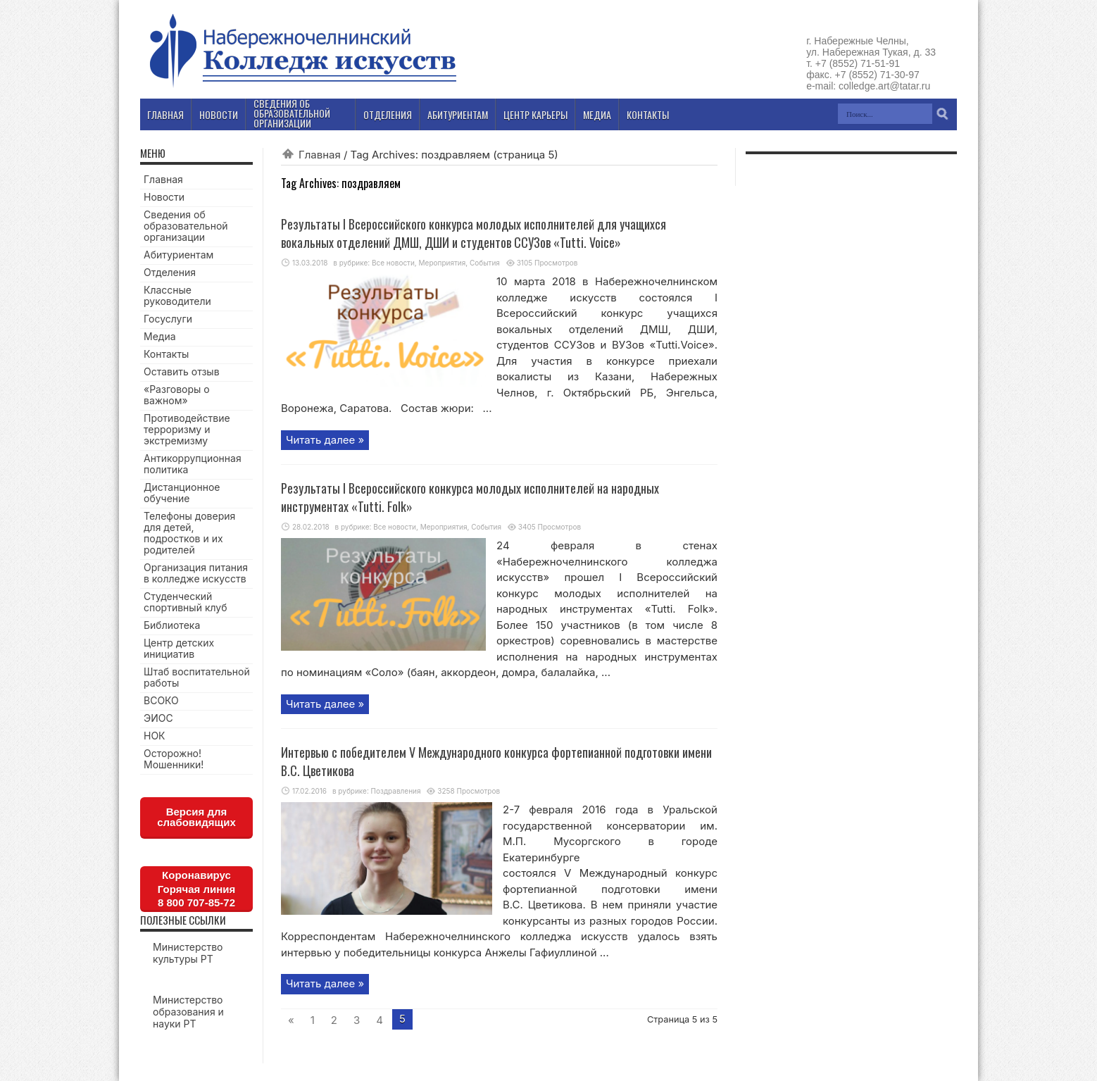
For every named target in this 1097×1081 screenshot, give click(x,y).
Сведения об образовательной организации (186, 225)
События (485, 262)
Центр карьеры (535, 114)
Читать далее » (325, 439)
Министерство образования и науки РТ (188, 1012)
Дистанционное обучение (182, 492)
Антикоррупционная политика (193, 463)
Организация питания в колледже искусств (196, 573)
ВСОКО (161, 700)
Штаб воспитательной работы (197, 677)
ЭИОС (158, 718)
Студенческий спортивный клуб (185, 601)
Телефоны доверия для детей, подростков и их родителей (189, 533)
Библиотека (172, 625)
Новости (164, 197)
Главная (320, 154)
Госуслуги (168, 319)
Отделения (170, 272)
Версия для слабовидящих (196, 817)
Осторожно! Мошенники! (173, 758)
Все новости (393, 262)
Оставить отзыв (182, 371)
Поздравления (396, 791)
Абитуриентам (178, 255)
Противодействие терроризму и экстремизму (187, 429)
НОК (154, 736)
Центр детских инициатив (179, 648)
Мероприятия (442, 262)
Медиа (160, 336)
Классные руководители (177, 295)
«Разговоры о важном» (177, 394)
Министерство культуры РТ (188, 953)
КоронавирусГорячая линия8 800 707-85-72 (196, 888)
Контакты (166, 354)
